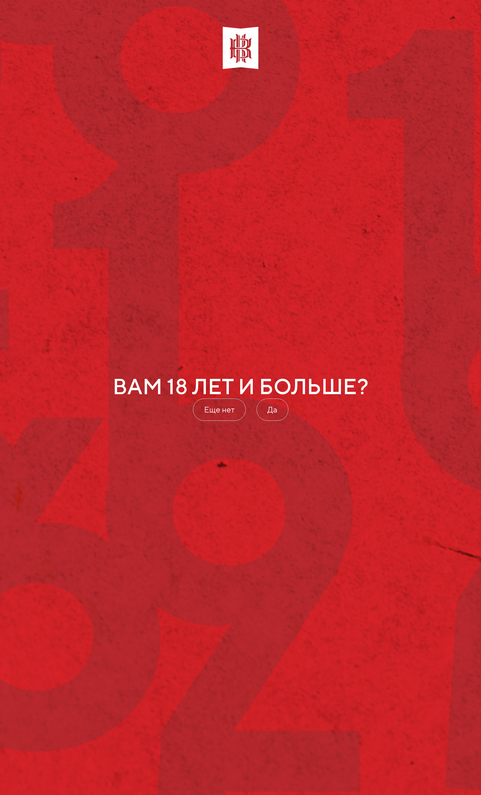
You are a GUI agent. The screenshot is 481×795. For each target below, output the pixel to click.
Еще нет (219, 409)
